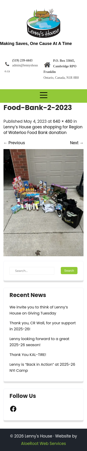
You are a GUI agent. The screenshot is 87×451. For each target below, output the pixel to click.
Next (77, 143)
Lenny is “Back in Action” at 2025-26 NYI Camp (42, 367)
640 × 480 (62, 121)
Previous (14, 143)
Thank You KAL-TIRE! (28, 354)
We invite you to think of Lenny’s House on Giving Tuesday (39, 310)
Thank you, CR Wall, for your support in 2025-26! (43, 326)
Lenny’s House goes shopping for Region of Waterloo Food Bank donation (43, 129)
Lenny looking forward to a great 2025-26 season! (39, 342)
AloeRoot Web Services (43, 443)
